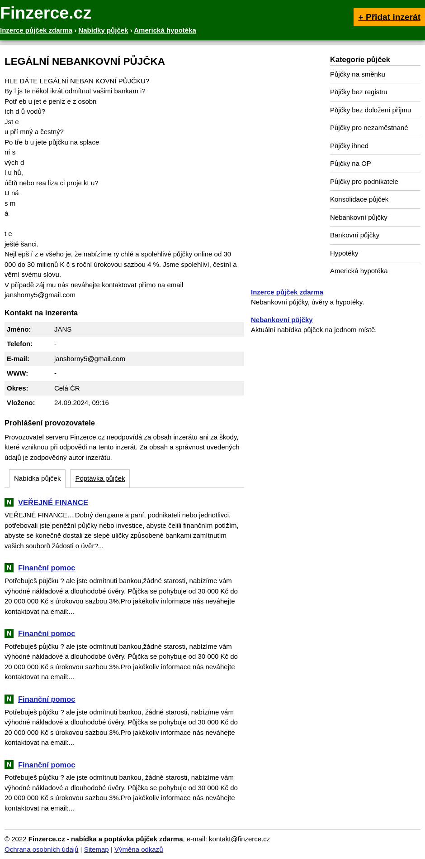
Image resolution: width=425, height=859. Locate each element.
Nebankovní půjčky (358, 217)
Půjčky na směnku (357, 74)
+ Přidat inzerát (389, 17)
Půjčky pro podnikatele (364, 181)
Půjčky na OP (350, 163)
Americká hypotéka (359, 271)
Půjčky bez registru (358, 92)
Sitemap (96, 849)
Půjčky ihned (349, 146)
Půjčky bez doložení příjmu (370, 110)
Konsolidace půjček (359, 199)
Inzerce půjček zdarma (287, 292)
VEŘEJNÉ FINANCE (53, 502)
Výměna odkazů (138, 849)
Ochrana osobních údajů (41, 849)
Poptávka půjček (100, 478)
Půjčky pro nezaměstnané (369, 127)
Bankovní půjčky (354, 235)
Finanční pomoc (47, 568)
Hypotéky (344, 253)
